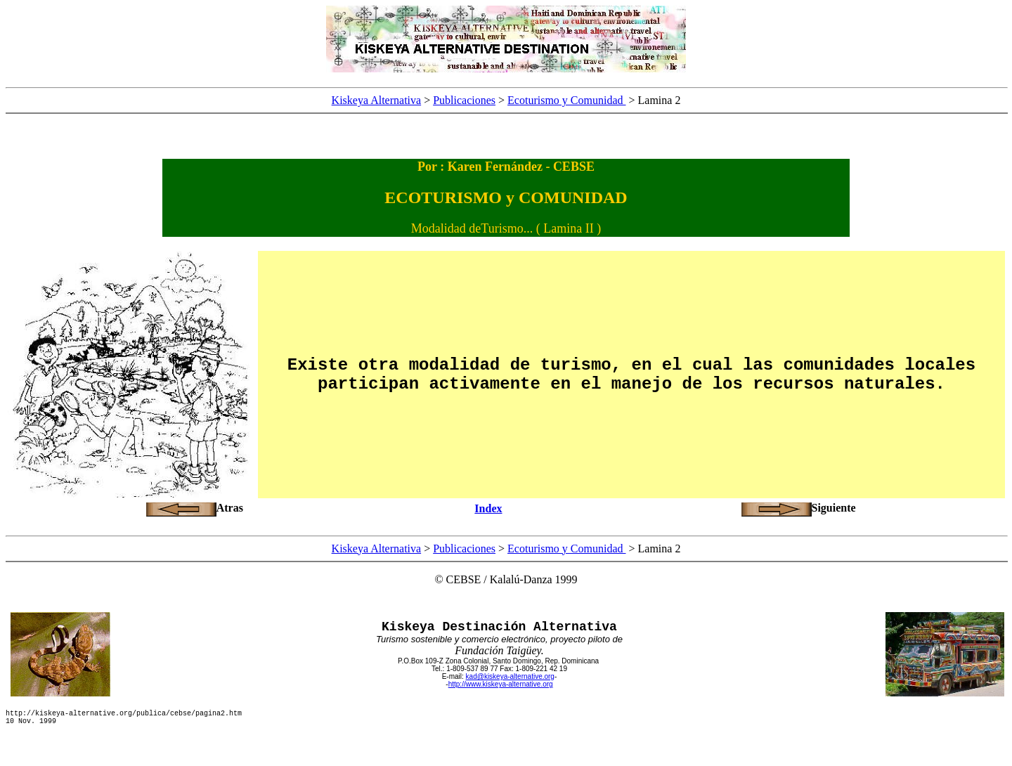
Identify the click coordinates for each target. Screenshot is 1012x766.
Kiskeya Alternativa (377, 100)
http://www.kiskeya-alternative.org (500, 684)
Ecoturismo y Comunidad (566, 100)
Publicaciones (464, 100)
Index (488, 508)
